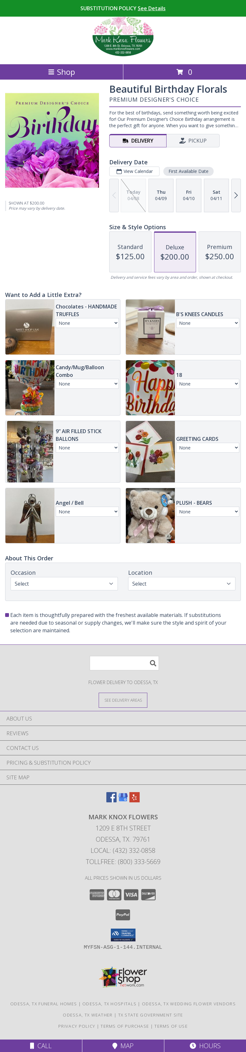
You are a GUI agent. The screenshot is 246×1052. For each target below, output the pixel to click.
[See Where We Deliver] (123, 700)
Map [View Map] (123, 1045)
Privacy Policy (76, 1026)
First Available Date (188, 171)
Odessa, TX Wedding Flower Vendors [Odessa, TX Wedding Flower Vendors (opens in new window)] (189, 1004)
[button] (123, 935)
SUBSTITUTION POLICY (123, 8)
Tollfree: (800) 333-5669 (123, 861)
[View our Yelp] (134, 800)
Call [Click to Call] (41, 1045)
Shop (61, 71)
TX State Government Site (150, 1015)
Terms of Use (171, 1026)
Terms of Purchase (125, 1026)
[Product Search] (124, 663)
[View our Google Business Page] (123, 800)
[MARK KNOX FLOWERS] (123, 55)
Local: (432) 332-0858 (123, 850)
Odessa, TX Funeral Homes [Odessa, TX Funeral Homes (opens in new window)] (43, 1004)
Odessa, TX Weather (87, 1015)
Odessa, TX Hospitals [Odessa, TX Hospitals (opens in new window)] (109, 1004)
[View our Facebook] (111, 800)
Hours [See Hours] (205, 1045)
